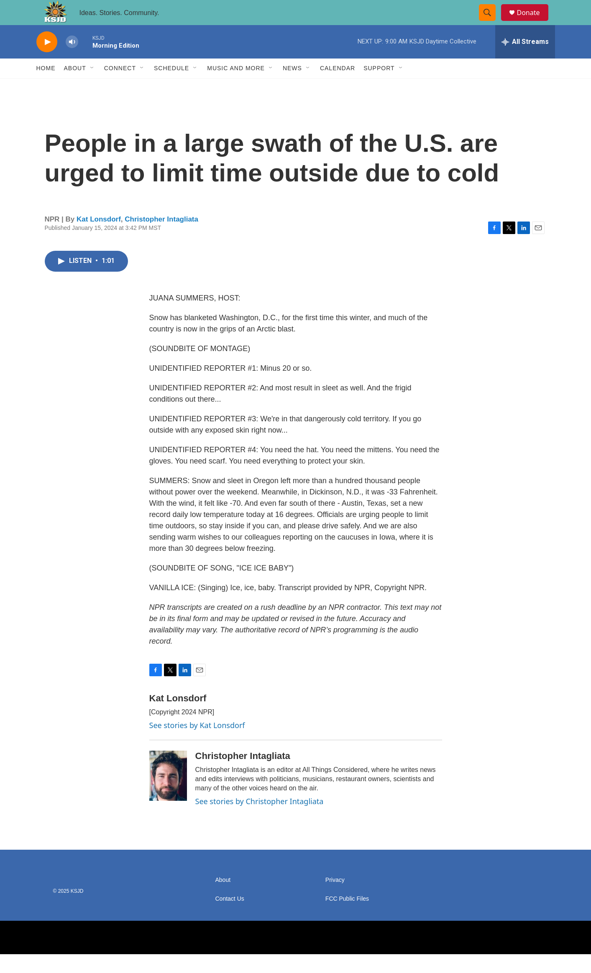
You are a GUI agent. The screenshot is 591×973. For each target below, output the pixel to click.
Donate (534, 22)
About (75, 87)
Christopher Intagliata (161, 238)
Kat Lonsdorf (99, 238)
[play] (47, 61)
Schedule (171, 87)
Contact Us (229, 917)
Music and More (236, 87)
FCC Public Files (347, 917)
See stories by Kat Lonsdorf (197, 744)
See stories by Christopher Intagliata (259, 820)
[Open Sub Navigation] (92, 87)
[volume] (72, 60)
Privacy (335, 899)
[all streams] (525, 60)
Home (46, 87)
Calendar (337, 87)
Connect (120, 87)
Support (378, 87)
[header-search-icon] (491, 22)
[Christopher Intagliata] (168, 794)
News (292, 87)
